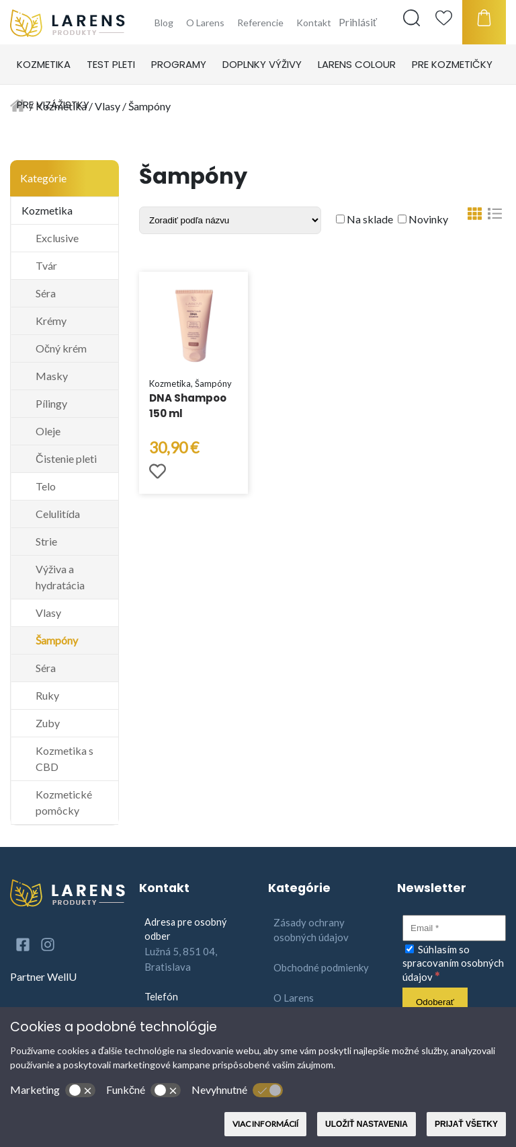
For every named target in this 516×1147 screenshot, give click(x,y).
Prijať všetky (466, 1124)
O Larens (205, 22)
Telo (46, 486)
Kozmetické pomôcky (64, 802)
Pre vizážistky (53, 105)
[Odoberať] (435, 1002)
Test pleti (111, 64)
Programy (178, 64)
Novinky (423, 219)
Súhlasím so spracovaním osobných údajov (453, 963)
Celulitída (58, 513)
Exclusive (57, 237)
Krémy (51, 320)
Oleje (48, 430)
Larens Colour (357, 64)
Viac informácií (265, 1124)
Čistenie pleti (66, 458)
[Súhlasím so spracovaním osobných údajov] (409, 949)
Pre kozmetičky (452, 64)
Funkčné (143, 1091)
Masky (52, 375)
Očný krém (61, 348)
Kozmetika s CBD (64, 758)
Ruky (47, 695)
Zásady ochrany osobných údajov (311, 930)
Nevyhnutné (237, 1091)
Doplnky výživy (262, 64)
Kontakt (313, 22)
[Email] (454, 928)
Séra (46, 293)
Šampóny (57, 640)
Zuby (48, 722)
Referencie (260, 22)
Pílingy (51, 403)
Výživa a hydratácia (60, 576)
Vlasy (48, 612)
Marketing (52, 1091)
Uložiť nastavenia (366, 1124)
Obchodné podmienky (321, 967)
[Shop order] (230, 220)
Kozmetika (44, 64)
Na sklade (364, 219)
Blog (164, 22)
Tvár (46, 265)
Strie (46, 541)
